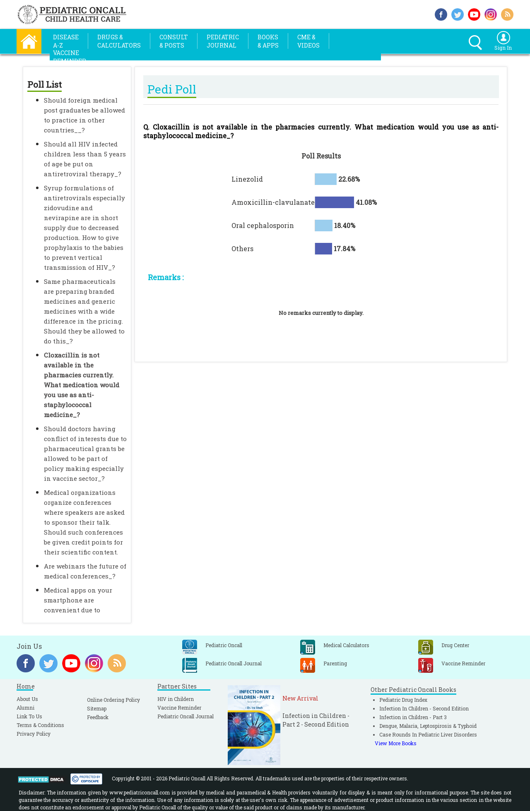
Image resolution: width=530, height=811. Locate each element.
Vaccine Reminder (179, 707)
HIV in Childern (175, 699)
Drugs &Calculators (119, 41)
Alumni (25, 707)
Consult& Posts (173, 41)
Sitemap (96, 708)
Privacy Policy (34, 733)
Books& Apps (268, 41)
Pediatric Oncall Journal (185, 716)
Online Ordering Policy (113, 699)
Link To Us (29, 716)
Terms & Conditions (40, 725)
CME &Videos (308, 41)
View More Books (396, 743)
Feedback (97, 717)
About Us (27, 699)
